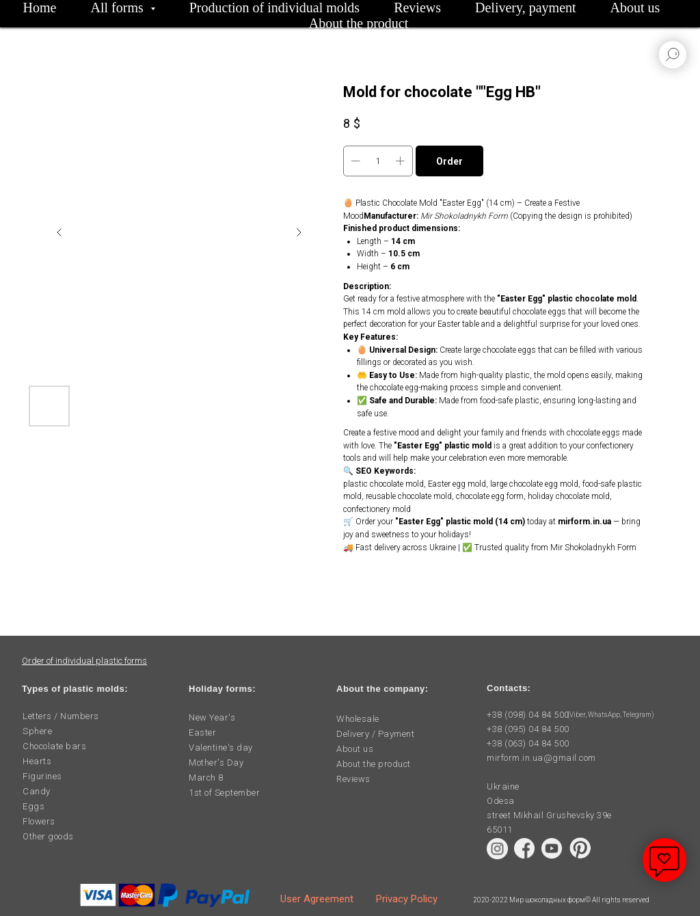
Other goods (48, 836)
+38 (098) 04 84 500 (528, 715)
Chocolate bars (54, 746)
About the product (359, 23)
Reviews (417, 7)
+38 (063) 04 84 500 (528, 743)
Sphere (37, 731)
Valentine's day (221, 747)
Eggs (33, 806)
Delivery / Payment (375, 734)
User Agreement (316, 899)
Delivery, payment (525, 7)
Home (40, 7)
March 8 (206, 777)
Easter (202, 732)
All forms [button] (119, 7)
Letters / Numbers (61, 716)
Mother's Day (216, 762)
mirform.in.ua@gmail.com (541, 758)
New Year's (212, 717)
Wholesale (357, 719)
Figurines (42, 776)
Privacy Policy (407, 899)
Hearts (37, 761)
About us (635, 7)
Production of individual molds (274, 7)
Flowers (39, 821)
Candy (37, 791)
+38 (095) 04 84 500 (528, 729)
